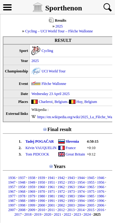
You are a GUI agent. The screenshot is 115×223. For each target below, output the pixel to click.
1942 (61, 178)
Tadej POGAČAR (39, 141)
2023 (77, 214)
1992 (61, 201)
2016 (100, 210)
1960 (41, 187)
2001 (51, 205)
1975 (90, 191)
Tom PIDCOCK (37, 154)
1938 (31, 178)
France (71, 148)
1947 (11, 182)
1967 (11, 191)
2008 (21, 210)
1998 (21, 205)
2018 (28, 214)
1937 (21, 178)
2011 (51, 210)
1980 (41, 196)
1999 (31, 205)
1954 (81, 182)
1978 (21, 196)
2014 (81, 210)
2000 (41, 205)
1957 (11, 187)
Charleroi (45, 102)
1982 (61, 196)
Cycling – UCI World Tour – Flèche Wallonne (59, 31)
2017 (18, 214)
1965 (90, 187)
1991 (51, 201)
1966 (100, 187)
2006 (100, 205)
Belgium (61, 102)
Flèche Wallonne (53, 84)
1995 (90, 201)
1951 (51, 182)
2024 (87, 214)
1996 (100, 201)
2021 (57, 214)
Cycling (47, 51)
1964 (81, 187)
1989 (31, 201)
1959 (31, 187)
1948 (21, 182)
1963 (71, 187)
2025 (59, 26)
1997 (11, 205)
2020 (47, 214)
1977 (11, 196)
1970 (41, 191)
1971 (51, 191)
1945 (90, 178)
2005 (90, 205)
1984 (81, 196)
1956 (100, 182)
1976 (100, 191)
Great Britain (75, 154)
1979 (31, 196)
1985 (90, 196)
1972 (61, 191)
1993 (71, 201)
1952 (61, 182)
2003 (71, 205)
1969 (31, 191)
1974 (81, 191)
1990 (41, 201)
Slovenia (72, 141)
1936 (11, 178)
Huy (79, 102)
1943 (71, 178)
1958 (21, 187)
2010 (41, 210)
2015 (90, 210)
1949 (31, 182)
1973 (71, 191)
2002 (61, 205)
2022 (67, 214)
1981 (51, 196)
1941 (51, 178)
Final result (59, 129)
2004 (81, 205)
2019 (37, 214)
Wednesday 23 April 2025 (50, 94)
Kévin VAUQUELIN (40, 148)
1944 (81, 178)
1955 (90, 182)
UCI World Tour (53, 71)
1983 (71, 196)
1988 (21, 201)
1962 (61, 187)
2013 (71, 210)
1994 (81, 201)
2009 (31, 210)
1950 (41, 182)
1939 (41, 178)
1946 (100, 178)
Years (59, 166)
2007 (12, 210)
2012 (61, 210)
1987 (11, 201)
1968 (21, 191)
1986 (100, 196)
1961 (51, 187)
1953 (71, 182)
